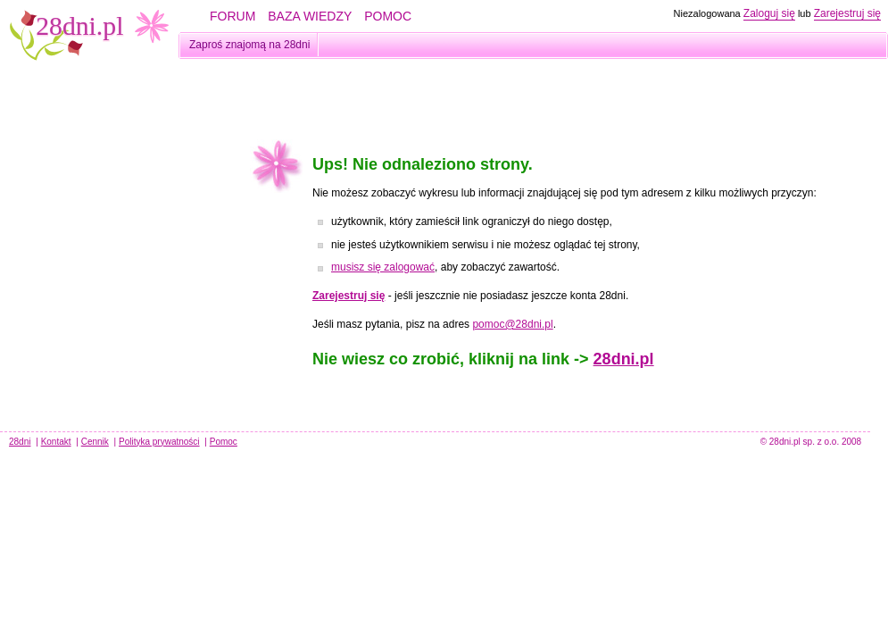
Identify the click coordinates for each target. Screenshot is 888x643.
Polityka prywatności (159, 442)
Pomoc (223, 442)
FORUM (232, 16)
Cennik (95, 442)
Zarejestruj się (847, 13)
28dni (19, 442)
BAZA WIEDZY (310, 16)
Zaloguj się (769, 13)
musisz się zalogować (383, 267)
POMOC (387, 16)
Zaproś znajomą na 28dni (249, 44)
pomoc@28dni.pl (512, 324)
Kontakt (56, 442)
